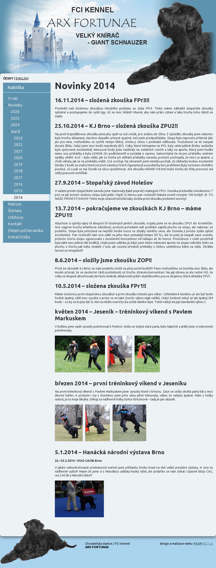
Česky (8, 78)
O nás (13, 98)
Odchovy (15, 217)
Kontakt (15, 224)
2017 (18, 177)
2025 (15, 118)
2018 (18, 171)
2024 (15, 124)
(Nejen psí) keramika (25, 230)
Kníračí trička (19, 237)
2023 (18, 138)
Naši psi (14, 204)
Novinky (15, 105)
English (22, 78)
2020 (18, 157)
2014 (18, 197)
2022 (18, 144)
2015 (18, 191)
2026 (15, 111)
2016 (18, 184)
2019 (18, 164)
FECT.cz (203, 543)
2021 (18, 151)
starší (15, 131)
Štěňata (14, 210)
